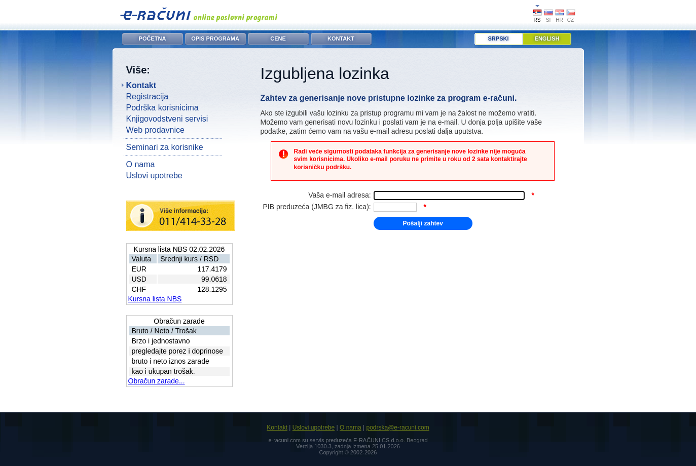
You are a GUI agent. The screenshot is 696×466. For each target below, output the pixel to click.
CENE (278, 38)
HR (559, 20)
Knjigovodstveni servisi (167, 118)
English (547, 38)
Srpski (498, 38)
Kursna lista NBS (155, 299)
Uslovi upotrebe (154, 175)
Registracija (147, 96)
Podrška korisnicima (162, 107)
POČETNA (152, 38)
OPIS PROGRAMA (215, 38)
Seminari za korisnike (164, 147)
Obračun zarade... (156, 381)
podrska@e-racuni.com (397, 427)
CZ (570, 20)
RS (537, 20)
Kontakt (141, 85)
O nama (140, 164)
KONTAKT (340, 38)
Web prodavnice (155, 130)
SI (548, 20)
